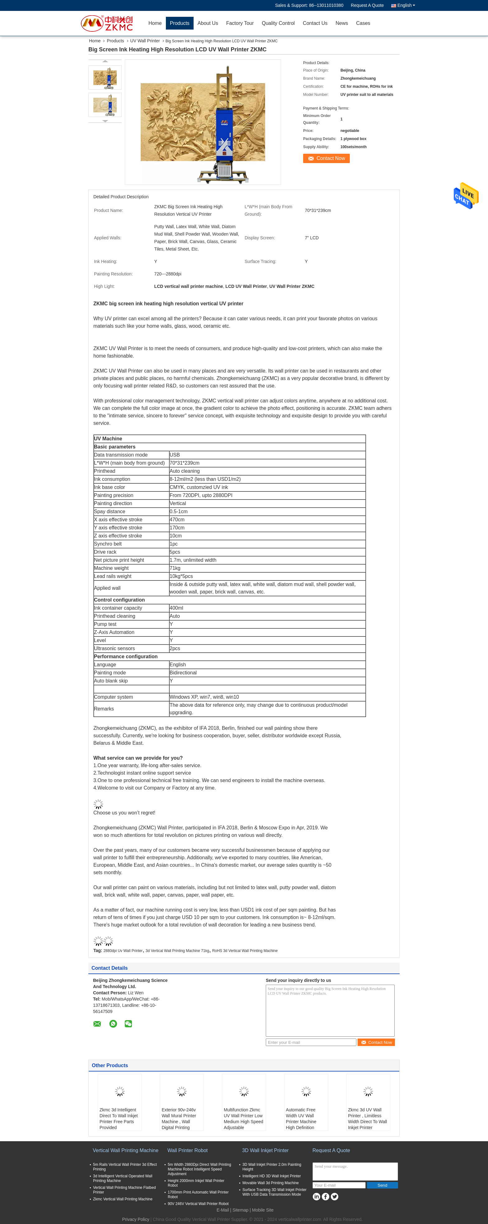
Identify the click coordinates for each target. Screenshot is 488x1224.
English (406, 5)
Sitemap (240, 1210)
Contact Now (331, 158)
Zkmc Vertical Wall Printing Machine (122, 1199)
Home (155, 23)
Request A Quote (367, 5)
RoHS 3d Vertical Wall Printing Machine (245, 951)
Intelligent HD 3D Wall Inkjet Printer (271, 1176)
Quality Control (278, 23)
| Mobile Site (262, 1210)
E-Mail (223, 1210)
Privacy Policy (135, 1219)
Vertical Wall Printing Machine (125, 1150)
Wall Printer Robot (187, 1150)
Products (180, 23)
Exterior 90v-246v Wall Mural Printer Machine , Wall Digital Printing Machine (179, 1121)
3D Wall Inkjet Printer (265, 1150)
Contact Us (315, 23)
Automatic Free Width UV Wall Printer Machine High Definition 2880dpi (301, 1121)
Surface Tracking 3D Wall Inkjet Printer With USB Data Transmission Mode (274, 1192)
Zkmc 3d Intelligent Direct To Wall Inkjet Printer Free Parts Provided (119, 1118)
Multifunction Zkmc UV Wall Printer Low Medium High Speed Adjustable (243, 1118)
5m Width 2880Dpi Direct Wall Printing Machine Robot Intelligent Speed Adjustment (199, 1169)
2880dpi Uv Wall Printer (123, 951)
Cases (363, 23)
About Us (208, 23)
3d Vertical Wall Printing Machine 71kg (177, 951)
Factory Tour (240, 23)
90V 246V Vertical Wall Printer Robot (198, 1204)
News (342, 23)
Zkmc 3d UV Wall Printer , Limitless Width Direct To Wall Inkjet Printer (367, 1118)
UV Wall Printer (145, 40)
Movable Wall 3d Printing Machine (270, 1183)
